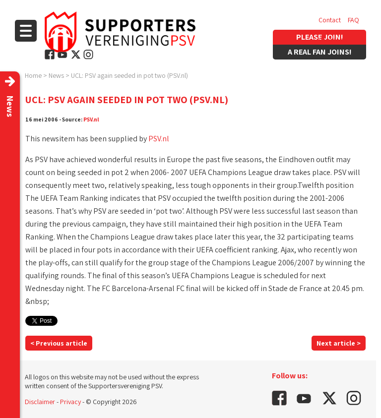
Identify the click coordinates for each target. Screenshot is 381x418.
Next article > (339, 343)
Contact (329, 19)
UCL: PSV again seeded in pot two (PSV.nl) (129, 75)
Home (33, 75)
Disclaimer (40, 401)
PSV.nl (91, 119)
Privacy (70, 401)
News (56, 75)
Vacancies (332, 39)
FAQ (353, 19)
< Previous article (58, 343)
